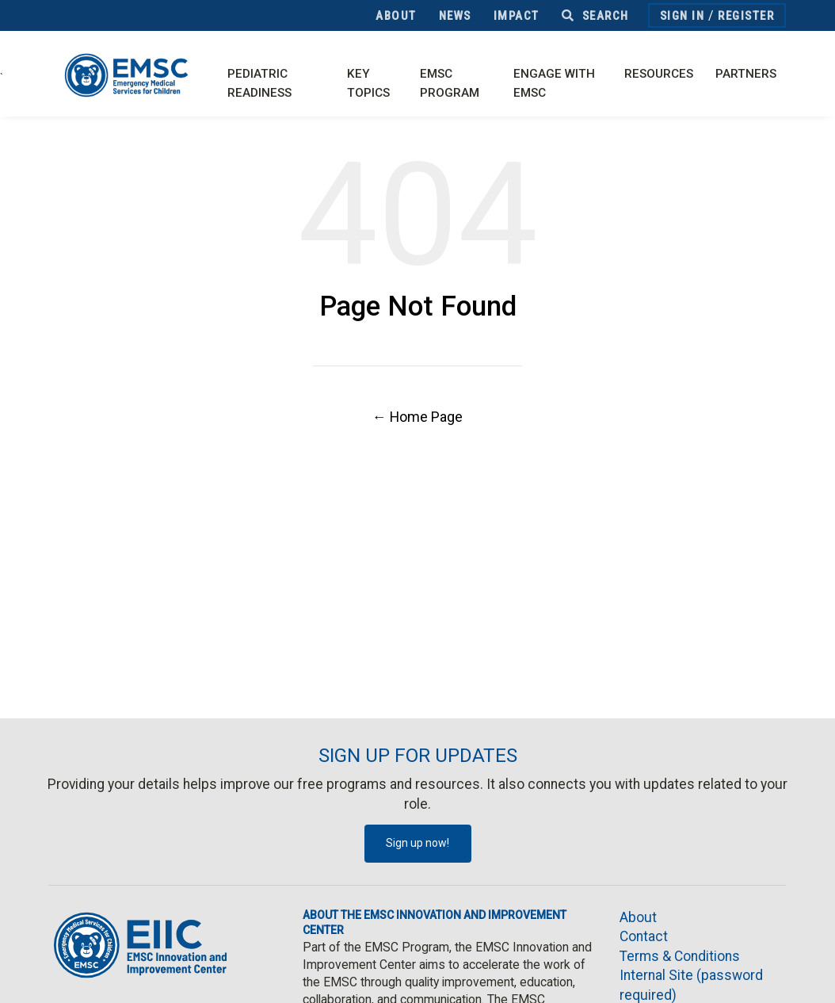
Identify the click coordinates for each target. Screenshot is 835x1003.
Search (595, 16)
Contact (644, 936)
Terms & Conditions (680, 956)
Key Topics (368, 84)
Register (746, 16)
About (396, 16)
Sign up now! (417, 842)
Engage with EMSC (554, 84)
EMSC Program (449, 84)
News (455, 16)
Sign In (682, 16)
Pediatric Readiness (259, 84)
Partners (745, 74)
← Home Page (417, 416)
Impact (517, 16)
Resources (658, 74)
